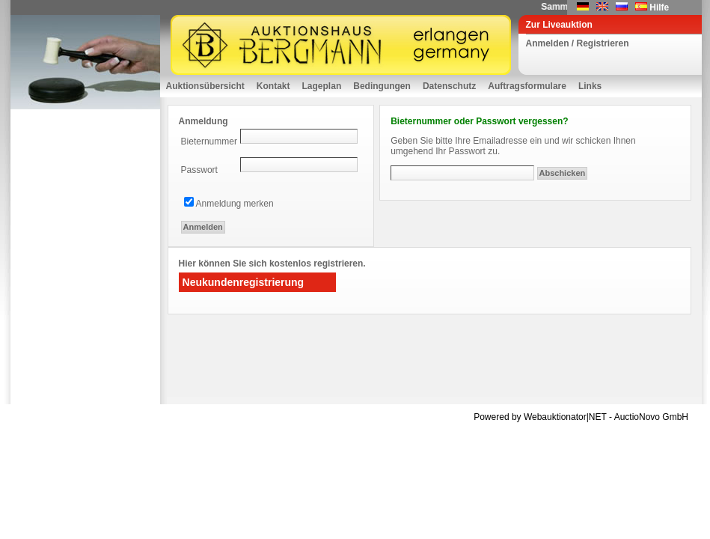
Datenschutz (449, 86)
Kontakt (273, 86)
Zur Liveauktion (559, 24)
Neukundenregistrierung (243, 282)
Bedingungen (382, 86)
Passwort (199, 170)
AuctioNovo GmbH (651, 417)
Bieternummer (209, 141)
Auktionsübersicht (205, 86)
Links (590, 86)
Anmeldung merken (235, 203)
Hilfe (659, 7)
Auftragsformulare (527, 86)
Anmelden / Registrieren (577, 43)
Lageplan (322, 86)
